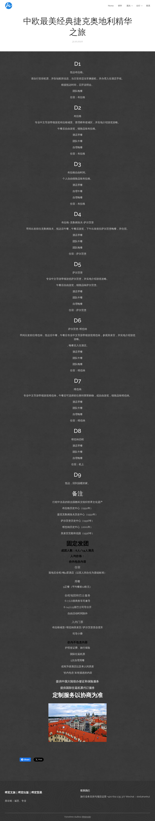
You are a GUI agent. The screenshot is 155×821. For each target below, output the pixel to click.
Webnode (86, 817)
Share (25, 759)
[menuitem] (111, 5)
